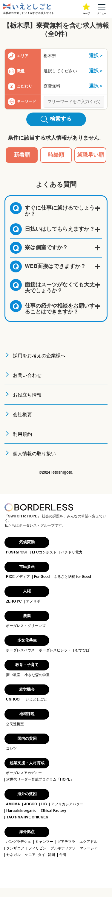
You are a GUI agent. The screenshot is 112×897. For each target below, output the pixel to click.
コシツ (11, 749)
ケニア (30, 855)
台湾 (62, 855)
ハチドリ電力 (71, 552)
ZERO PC (14, 601)
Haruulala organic (21, 811)
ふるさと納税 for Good (72, 577)
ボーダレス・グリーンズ (25, 626)
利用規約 (22, 434)
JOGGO (30, 804)
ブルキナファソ (63, 848)
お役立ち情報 (27, 395)
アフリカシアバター (67, 804)
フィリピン (37, 848)
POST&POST (17, 552)
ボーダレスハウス (20, 650)
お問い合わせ (27, 375)
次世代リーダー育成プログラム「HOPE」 (40, 779)
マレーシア (89, 848)
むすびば (82, 650)
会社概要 (22, 415)
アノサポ (33, 601)
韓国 (51, 855)
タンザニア (15, 848)
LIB (44, 804)
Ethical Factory (53, 811)
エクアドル (88, 842)
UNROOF (14, 699)
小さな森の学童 (37, 675)
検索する (56, 119)
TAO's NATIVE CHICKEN (27, 817)
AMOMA (13, 804)
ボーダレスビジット (55, 650)
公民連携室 (15, 724)
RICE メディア (18, 577)
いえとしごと (36, 699)
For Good (42, 577)
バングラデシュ (18, 842)
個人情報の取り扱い (34, 454)
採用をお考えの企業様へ (39, 356)
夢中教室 (13, 675)
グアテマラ (66, 842)
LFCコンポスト (44, 552)
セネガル (13, 855)
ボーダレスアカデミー (24, 773)
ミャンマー (44, 842)
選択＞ (96, 56)
